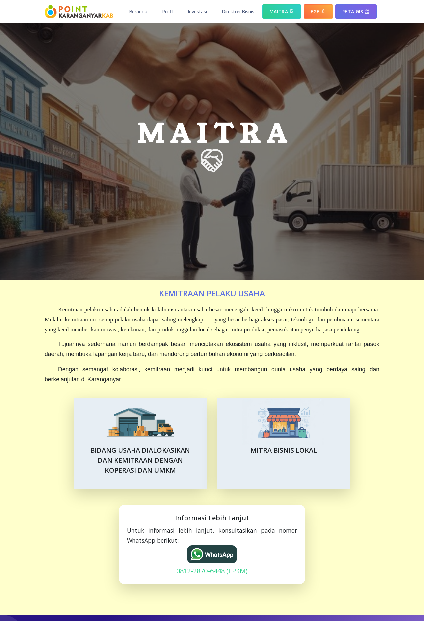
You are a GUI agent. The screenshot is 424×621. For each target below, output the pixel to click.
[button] (137, 12)
